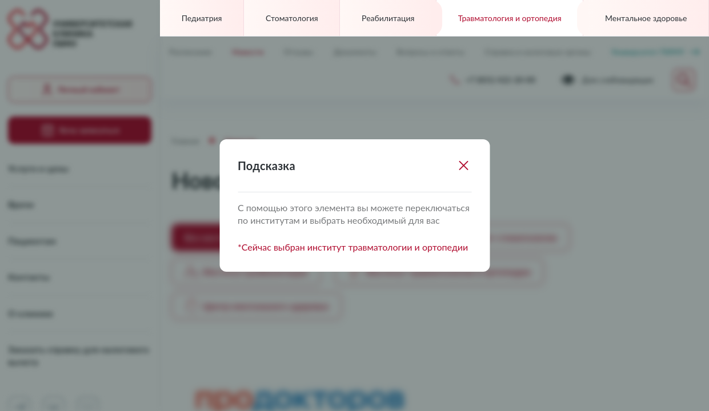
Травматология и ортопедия (510, 18)
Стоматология (292, 18)
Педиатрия (202, 18)
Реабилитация (388, 18)
